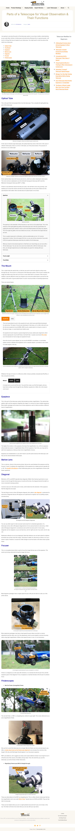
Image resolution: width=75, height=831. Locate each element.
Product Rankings (17, 7)
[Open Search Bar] (68, 7)
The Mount (7, 48)
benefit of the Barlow (12, 468)
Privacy (31, 829)
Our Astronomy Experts (62, 815)
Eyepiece (7, 50)
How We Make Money (62, 820)
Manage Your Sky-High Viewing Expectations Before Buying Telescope (64, 76)
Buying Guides (29, 8)
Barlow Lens (8, 52)
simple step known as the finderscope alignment (17, 750)
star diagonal (38, 492)
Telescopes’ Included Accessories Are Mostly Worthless (62, 51)
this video (44, 335)
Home (7, 8)
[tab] (5, 319)
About (64, 7)
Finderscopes (8, 58)
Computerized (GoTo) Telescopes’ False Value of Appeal (62, 58)
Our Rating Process (62, 817)
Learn (29, 24)
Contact (62, 813)
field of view (22, 799)
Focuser (7, 56)
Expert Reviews (40, 7)
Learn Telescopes (53, 7)
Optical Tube (8, 46)
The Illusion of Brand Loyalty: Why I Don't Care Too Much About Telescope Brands (63, 87)
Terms (34, 829)
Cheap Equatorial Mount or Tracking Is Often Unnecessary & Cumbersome (64, 65)
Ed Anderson (18, 24)
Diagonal (7, 54)
